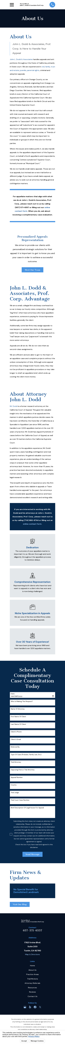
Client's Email (16, 739)
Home (32, 965)
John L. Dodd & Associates (21, 59)
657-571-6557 (32, 930)
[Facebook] (35, 1007)
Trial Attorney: (16, 762)
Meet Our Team (32, 270)
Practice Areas (32, 974)
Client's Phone (16, 732)
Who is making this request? (22, 701)
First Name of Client (18, 717)
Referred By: (15, 747)
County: (14, 785)
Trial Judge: (15, 793)
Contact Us (32, 996)
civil (42, 66)
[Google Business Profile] (25, 1007)
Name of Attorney (18, 709)
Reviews (32, 992)
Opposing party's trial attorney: (23, 770)
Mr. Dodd (13, 406)
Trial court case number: (20, 800)
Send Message (32, 854)
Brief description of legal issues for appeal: (27, 808)
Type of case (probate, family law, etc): (26, 755)
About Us (32, 970)
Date (13, 694)
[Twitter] (40, 1007)
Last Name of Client (18, 724)
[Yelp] (30, 1007)
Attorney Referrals (32, 983)
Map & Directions (32, 954)
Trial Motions (32, 979)
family (47, 66)
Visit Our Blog (20, 904)
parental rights (33, 70)
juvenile (23, 70)
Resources (32, 987)
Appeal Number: (17, 777)
